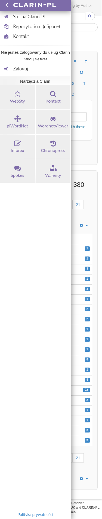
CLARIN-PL (91, 507)
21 (78, 204)
